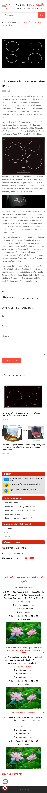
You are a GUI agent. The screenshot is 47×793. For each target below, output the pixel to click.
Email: (4, 326)
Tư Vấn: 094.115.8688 (24, 670)
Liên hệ (7, 536)
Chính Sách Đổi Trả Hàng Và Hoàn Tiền (19, 507)
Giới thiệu (8, 529)
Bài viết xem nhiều (14, 375)
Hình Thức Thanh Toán (13, 503)
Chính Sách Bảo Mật (12, 514)
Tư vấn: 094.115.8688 (24, 609)
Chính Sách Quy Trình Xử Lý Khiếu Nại (19, 510)
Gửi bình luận (11, 361)
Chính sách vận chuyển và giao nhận (18, 518)
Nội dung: (5, 336)
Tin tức (14, 22)
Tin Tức (7, 532)
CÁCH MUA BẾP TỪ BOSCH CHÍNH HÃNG (23, 83)
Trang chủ (6, 22)
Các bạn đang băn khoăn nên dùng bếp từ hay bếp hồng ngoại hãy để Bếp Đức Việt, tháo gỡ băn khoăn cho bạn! (23, 447)
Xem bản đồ (24, 685)
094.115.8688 (24, 612)
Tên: (3, 316)
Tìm (41, 15)
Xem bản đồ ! (24, 620)
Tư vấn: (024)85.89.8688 (24, 605)
